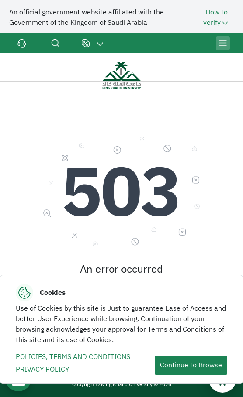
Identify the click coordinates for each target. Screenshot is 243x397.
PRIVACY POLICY (42, 369)
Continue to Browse (191, 365)
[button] (93, 43)
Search (55, 43)
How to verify (216, 17)
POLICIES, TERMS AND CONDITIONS (73, 357)
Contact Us (22, 43)
